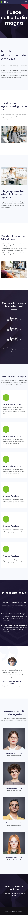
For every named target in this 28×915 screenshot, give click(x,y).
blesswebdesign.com (17, 911)
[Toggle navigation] (26, 2)
